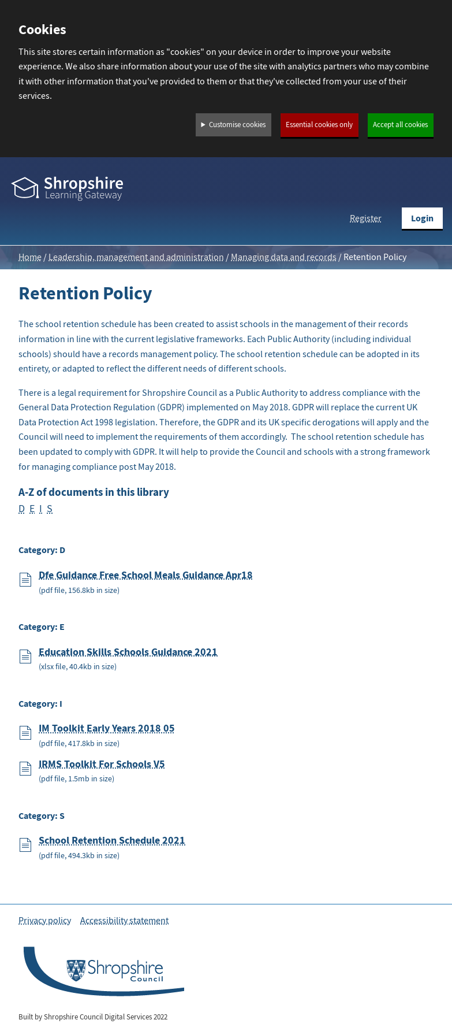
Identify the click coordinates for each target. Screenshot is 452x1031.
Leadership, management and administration (136, 257)
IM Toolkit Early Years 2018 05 (107, 728)
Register (366, 218)
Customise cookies (237, 124)
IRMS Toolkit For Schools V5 (102, 764)
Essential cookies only (319, 124)
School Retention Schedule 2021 (112, 840)
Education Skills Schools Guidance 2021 (128, 652)
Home (30, 257)
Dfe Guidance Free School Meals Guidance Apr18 (146, 575)
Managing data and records (284, 257)
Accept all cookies (400, 124)
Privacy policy (44, 920)
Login (422, 218)
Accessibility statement (124, 920)
